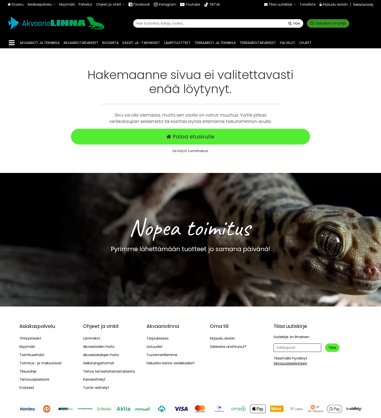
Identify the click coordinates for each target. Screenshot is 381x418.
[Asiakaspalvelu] (41, 4)
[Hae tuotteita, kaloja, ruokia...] (218, 23)
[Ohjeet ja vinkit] (110, 4)
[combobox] (218, 23)
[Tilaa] (332, 347)
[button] (290, 363)
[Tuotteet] (12, 42)
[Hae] (294, 23)
